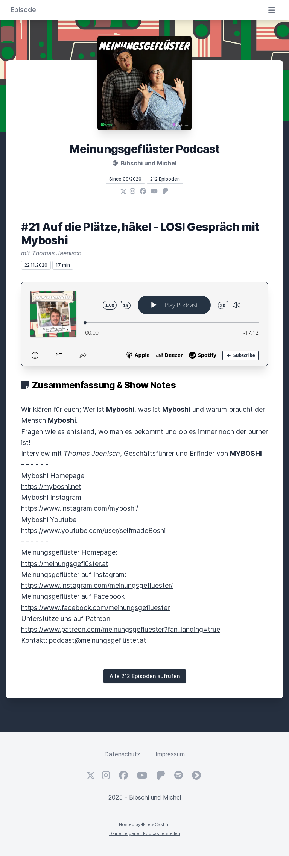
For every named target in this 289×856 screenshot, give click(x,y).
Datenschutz (122, 754)
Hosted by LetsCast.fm (144, 824)
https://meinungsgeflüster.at (64, 564)
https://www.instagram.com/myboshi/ (79, 508)
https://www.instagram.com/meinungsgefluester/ (97, 585)
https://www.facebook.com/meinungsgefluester (95, 608)
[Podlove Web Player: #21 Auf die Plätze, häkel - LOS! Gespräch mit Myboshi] (144, 324)
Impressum (170, 754)
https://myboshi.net (51, 486)
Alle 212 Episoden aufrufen (145, 676)
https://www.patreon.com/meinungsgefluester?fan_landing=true (120, 629)
